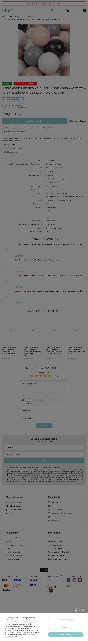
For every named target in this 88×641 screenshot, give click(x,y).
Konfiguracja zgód (66, 627)
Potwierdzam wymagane (65, 620)
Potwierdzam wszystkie (65, 635)
